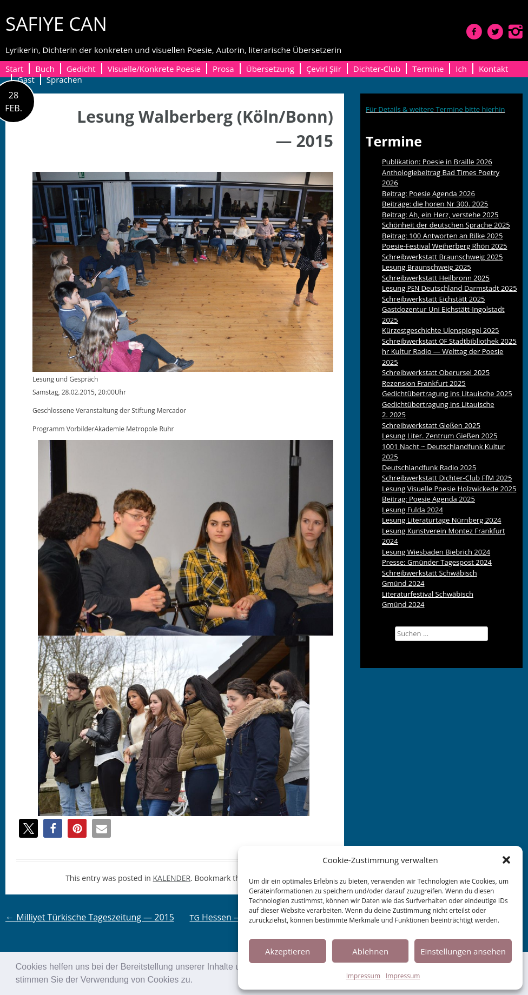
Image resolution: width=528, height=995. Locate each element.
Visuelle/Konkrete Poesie (154, 68)
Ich (461, 68)
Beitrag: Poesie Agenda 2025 (428, 499)
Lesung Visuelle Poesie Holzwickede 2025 (449, 488)
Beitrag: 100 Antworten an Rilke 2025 (442, 236)
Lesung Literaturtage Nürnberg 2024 (441, 520)
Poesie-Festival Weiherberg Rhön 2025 (444, 246)
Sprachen (64, 79)
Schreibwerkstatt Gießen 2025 (431, 425)
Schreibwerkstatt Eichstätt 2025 (433, 299)
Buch (44, 68)
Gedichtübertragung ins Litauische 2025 (447, 393)
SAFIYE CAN (56, 23)
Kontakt (493, 68)
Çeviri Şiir (323, 68)
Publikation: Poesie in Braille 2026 (437, 161)
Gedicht (81, 68)
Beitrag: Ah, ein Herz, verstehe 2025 (440, 214)
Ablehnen (370, 951)
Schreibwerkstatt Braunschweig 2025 (442, 257)
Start (14, 68)
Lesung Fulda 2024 (412, 510)
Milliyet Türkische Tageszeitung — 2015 (89, 917)
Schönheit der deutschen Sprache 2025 (446, 225)
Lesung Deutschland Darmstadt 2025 (449, 288)
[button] (197, 981)
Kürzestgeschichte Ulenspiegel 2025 (440, 330)
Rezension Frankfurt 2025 (424, 383)
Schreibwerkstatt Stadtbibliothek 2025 (449, 341)
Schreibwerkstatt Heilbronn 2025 (436, 278)
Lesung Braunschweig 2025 (426, 267)
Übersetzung (270, 68)
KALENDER (172, 878)
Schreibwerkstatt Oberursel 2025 (436, 372)
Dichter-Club (376, 68)
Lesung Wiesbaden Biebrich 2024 (436, 552)
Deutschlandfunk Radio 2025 (429, 467)
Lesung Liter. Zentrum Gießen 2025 (439, 435)
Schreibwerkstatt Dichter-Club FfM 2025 (447, 478)
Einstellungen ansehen (463, 951)
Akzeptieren (287, 951)
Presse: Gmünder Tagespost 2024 (437, 562)
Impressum (363, 975)
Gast (26, 79)
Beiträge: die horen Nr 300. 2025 (435, 204)
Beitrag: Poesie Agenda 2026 (428, 193)
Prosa (223, 68)
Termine (428, 68)
